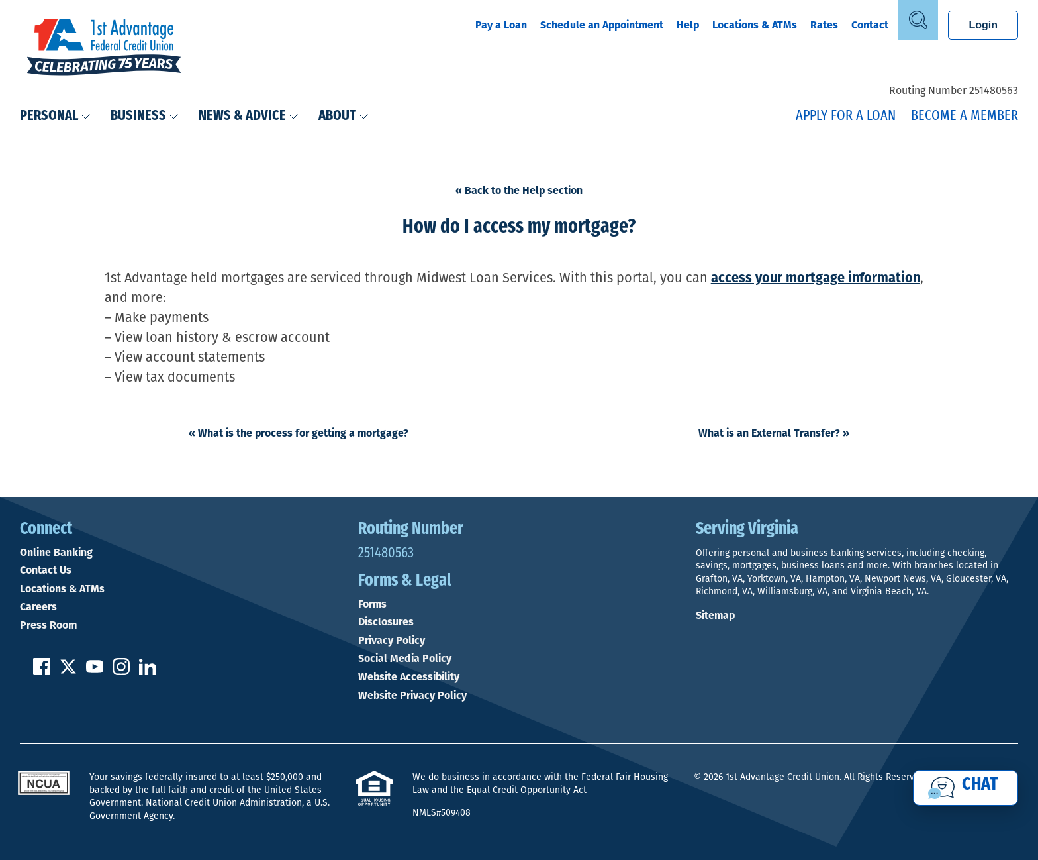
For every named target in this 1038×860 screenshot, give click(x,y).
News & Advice (249, 116)
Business (145, 116)
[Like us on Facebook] (41, 671)
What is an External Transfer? (773, 433)
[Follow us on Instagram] (121, 671)
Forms (372, 604)
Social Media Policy (404, 659)
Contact (869, 25)
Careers (38, 607)
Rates (824, 25)
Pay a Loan (501, 25)
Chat (980, 785)
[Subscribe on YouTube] (94, 671)
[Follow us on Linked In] (147, 671)
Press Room (48, 625)
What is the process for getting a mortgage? (298, 433)
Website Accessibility (408, 677)
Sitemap (715, 615)
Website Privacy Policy (412, 696)
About (343, 116)
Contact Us (45, 570)
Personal (55, 116)
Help (688, 25)
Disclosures (386, 622)
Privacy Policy (391, 641)
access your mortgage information (815, 278)
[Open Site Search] (918, 20)
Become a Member (964, 116)
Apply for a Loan (846, 116)
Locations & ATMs (754, 25)
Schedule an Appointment (601, 25)
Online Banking (56, 553)
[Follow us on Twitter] (68, 671)
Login (983, 24)
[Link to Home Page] (104, 48)
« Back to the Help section (519, 190)
